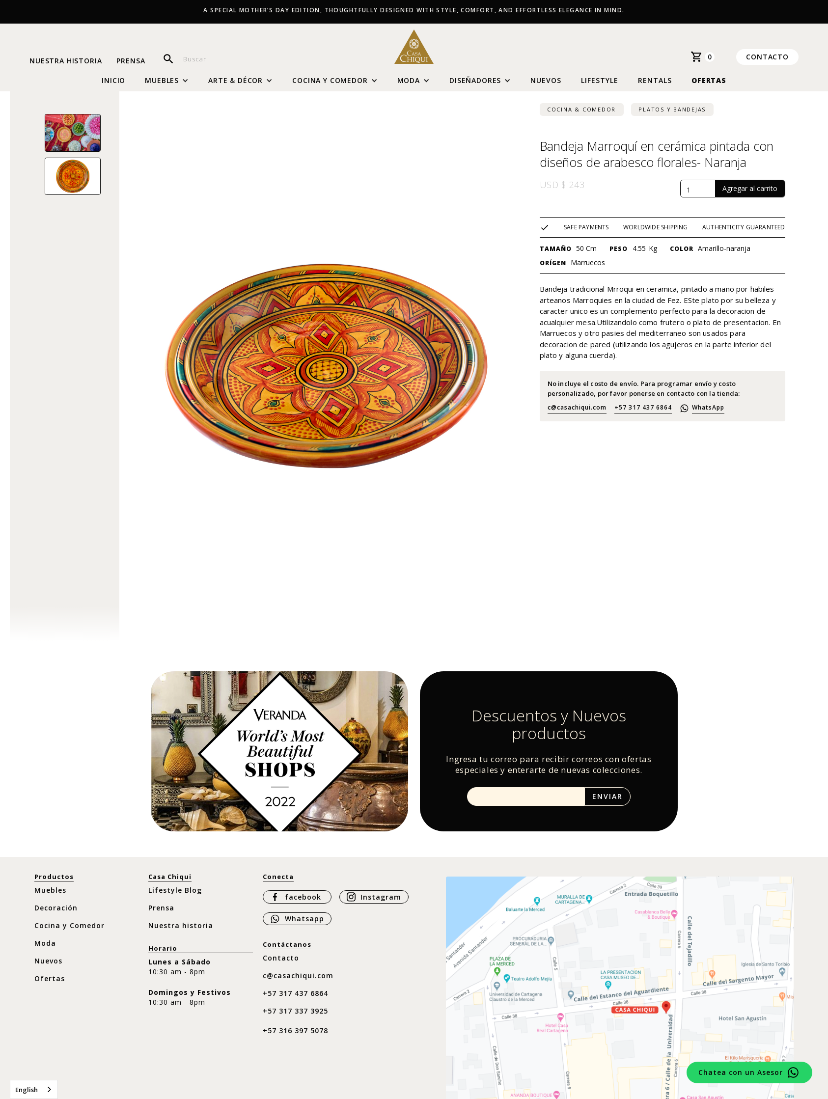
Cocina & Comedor (581, 109)
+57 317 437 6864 (643, 407)
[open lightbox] (73, 132)
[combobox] (34, 1089)
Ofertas (708, 80)
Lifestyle (599, 80)
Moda (45, 943)
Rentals (655, 80)
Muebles (50, 890)
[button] (166, 80)
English (26, 1089)
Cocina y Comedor (69, 925)
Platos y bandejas (672, 109)
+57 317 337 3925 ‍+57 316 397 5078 (295, 1020)
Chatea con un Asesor (740, 1072)
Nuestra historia (65, 61)
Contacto (767, 56)
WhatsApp (708, 407)
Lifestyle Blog (175, 890)
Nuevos (545, 80)
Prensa (130, 61)
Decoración (56, 907)
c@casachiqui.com (577, 407)
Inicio (113, 80)
